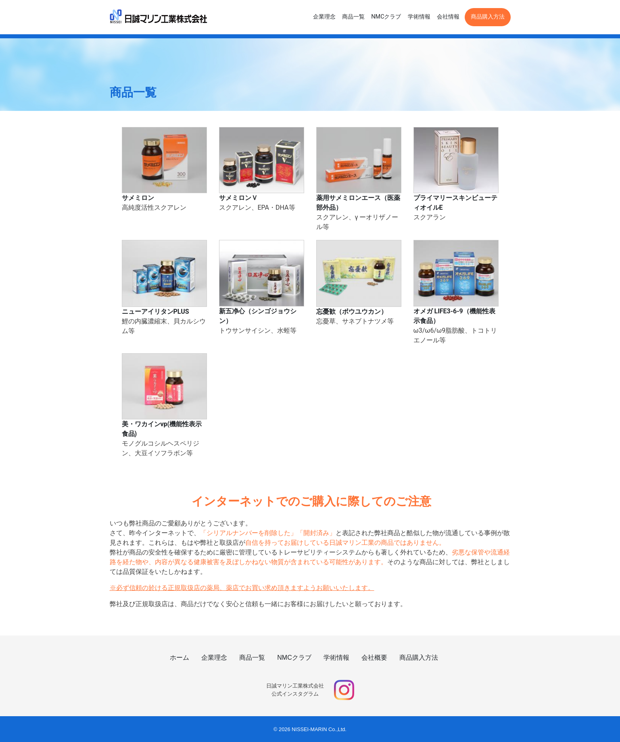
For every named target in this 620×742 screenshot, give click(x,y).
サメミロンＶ (238, 198)
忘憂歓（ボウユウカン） (351, 311)
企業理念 (324, 16)
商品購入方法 (488, 16)
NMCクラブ (386, 16)
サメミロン (138, 198)
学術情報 (419, 16)
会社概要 (374, 657)
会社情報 (448, 16)
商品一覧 (353, 16)
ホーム (179, 657)
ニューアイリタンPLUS (155, 311)
